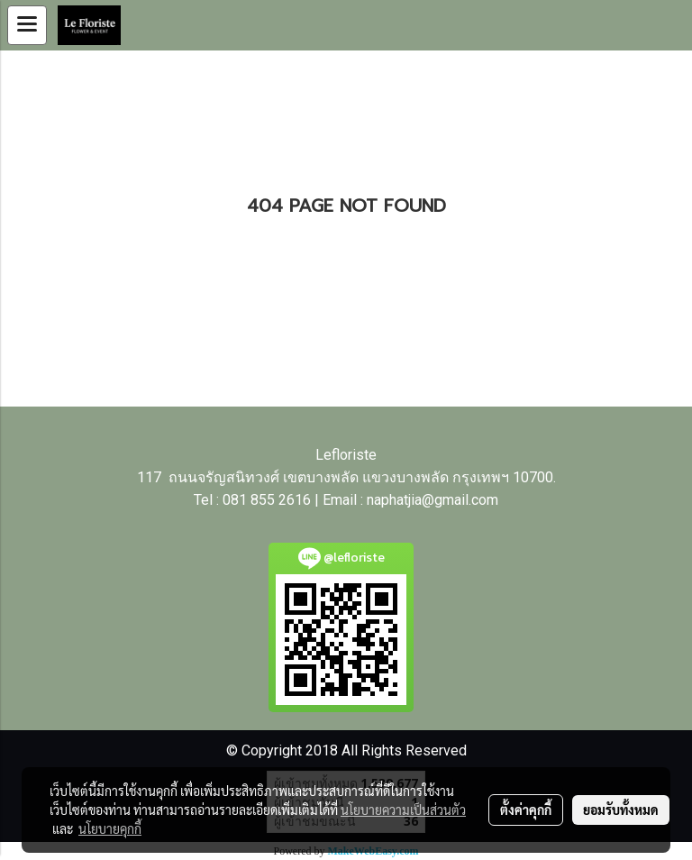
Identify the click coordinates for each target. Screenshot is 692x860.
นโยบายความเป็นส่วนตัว (403, 809)
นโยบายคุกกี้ (109, 828)
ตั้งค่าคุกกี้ (525, 809)
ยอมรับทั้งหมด (621, 809)
